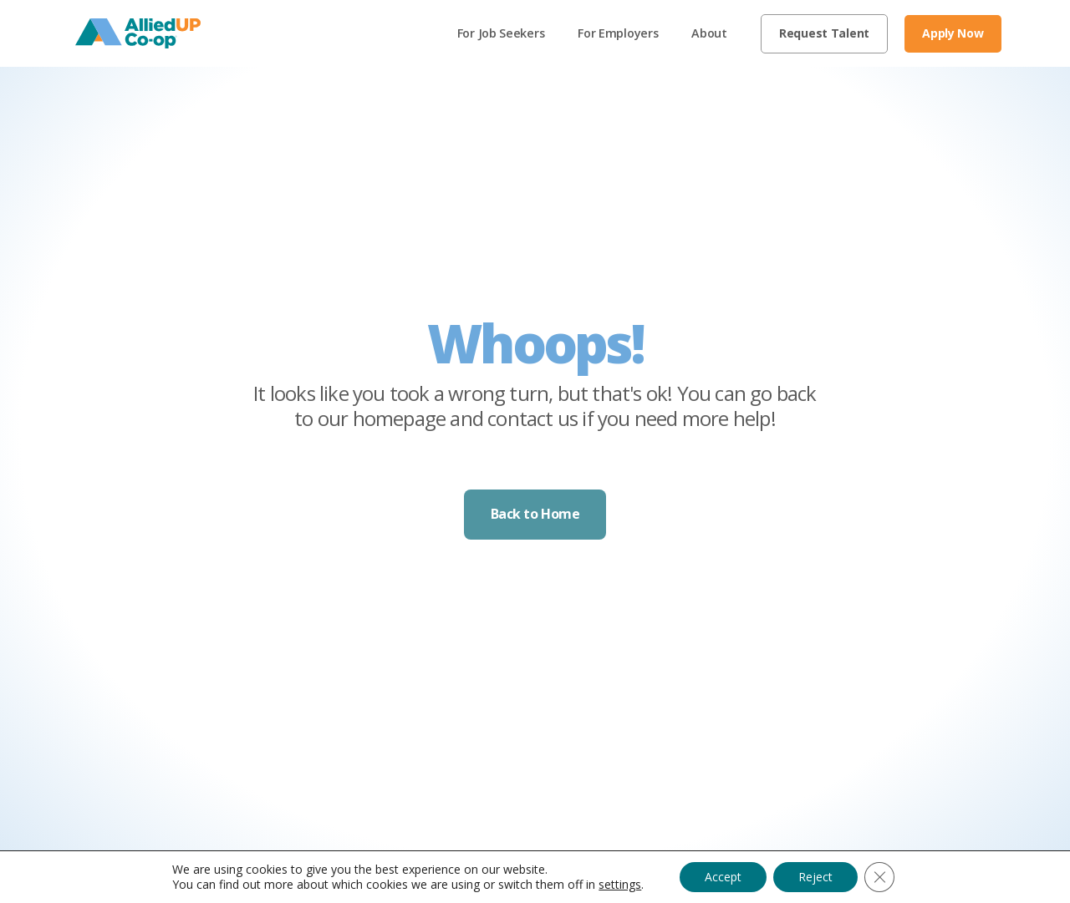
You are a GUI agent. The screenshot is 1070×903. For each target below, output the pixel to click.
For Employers (618, 33)
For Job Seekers (501, 33)
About (709, 33)
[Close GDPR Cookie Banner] (879, 877)
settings (620, 884)
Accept (723, 877)
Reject (815, 877)
